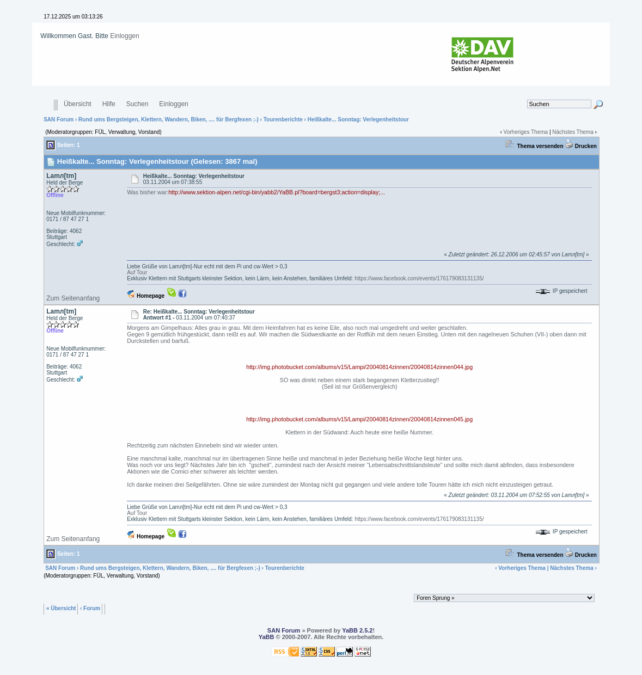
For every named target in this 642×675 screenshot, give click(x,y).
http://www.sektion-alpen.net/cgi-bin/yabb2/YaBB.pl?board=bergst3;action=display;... (276, 192)
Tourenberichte (283, 119)
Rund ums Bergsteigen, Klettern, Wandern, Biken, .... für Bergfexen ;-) (168, 119)
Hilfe (109, 104)
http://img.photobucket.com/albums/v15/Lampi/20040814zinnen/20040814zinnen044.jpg (359, 367)
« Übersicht (61, 608)
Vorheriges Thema (526, 132)
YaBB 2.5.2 (357, 630)
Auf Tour (137, 272)
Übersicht (77, 104)
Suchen (137, 104)
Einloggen (124, 36)
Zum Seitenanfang (73, 298)
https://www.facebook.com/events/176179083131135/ (419, 278)
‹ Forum (90, 608)
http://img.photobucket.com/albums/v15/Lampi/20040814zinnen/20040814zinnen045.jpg (359, 419)
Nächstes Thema (572, 132)
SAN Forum (59, 119)
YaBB (266, 637)
